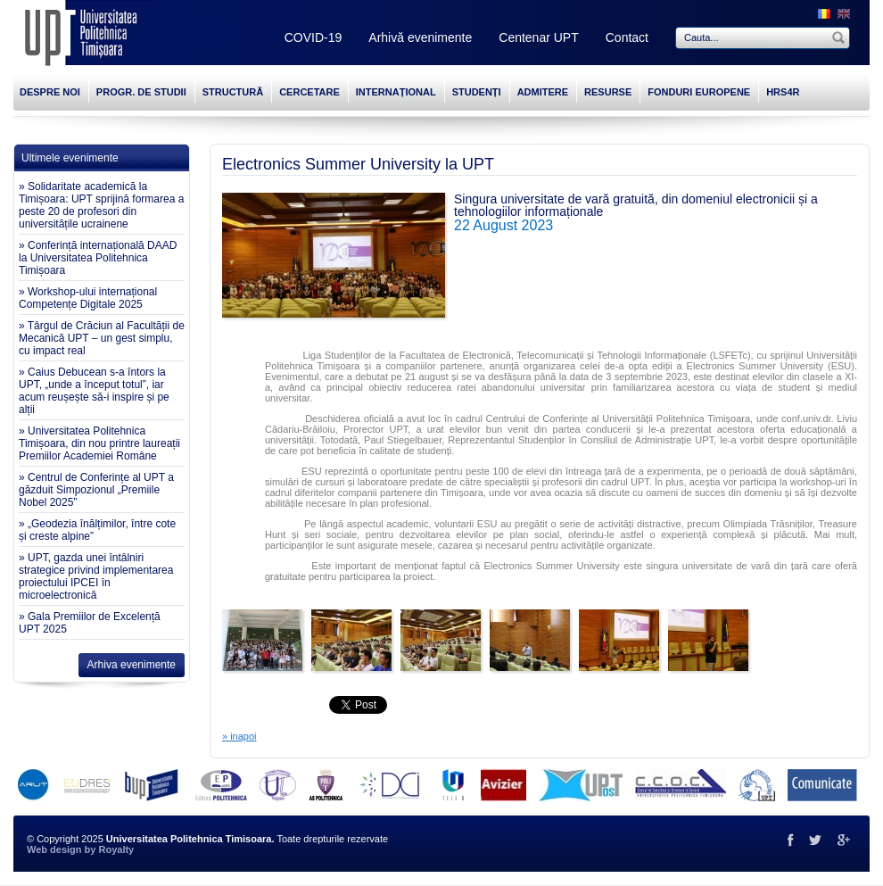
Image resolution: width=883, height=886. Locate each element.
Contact (627, 37)
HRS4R (782, 92)
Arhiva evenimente (131, 664)
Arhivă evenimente (420, 37)
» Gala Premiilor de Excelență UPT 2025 (90, 622)
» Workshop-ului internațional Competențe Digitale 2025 (88, 298)
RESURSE (607, 92)
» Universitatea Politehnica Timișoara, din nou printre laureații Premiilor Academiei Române (99, 443)
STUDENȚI (476, 92)
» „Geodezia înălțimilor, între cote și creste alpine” (97, 530)
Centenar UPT (538, 37)
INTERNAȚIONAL (396, 92)
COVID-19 (313, 37)
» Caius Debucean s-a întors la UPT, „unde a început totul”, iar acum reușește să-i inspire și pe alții (94, 391)
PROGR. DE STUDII (141, 92)
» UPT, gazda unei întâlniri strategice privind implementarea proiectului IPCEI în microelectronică (96, 576)
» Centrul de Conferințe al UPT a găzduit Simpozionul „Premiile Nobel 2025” (96, 490)
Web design (54, 849)
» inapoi (239, 736)
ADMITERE (542, 92)
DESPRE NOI (50, 92)
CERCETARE (309, 92)
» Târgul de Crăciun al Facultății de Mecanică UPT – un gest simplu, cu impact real (102, 338)
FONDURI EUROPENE (699, 92)
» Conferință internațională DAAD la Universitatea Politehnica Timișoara (98, 258)
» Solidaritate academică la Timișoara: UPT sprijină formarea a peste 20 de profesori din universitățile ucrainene (101, 205)
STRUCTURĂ (232, 92)
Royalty (116, 849)
